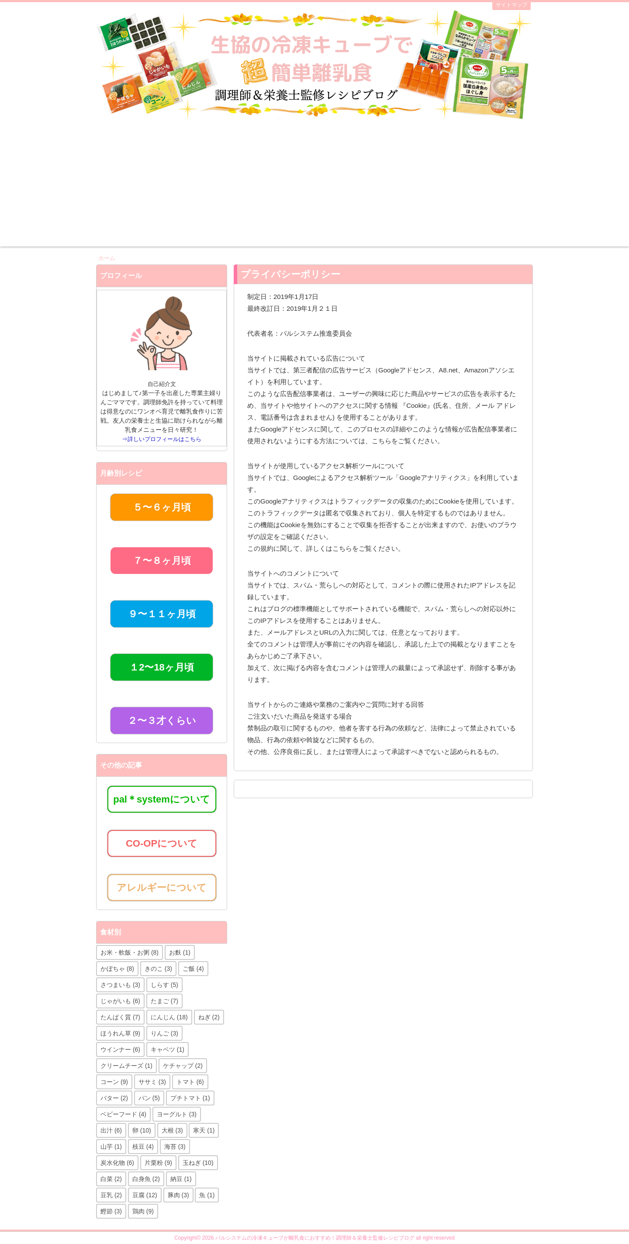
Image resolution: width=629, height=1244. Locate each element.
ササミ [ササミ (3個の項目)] (152, 1081)
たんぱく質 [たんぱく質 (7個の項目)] (120, 1017)
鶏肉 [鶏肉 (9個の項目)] (143, 1211)
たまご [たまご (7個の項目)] (164, 1000)
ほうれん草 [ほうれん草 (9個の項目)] (120, 1033)
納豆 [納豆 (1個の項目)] (181, 1178)
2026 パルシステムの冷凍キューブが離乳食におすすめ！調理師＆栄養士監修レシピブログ (308, 1238)
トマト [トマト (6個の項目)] (190, 1081)
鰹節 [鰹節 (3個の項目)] (111, 1211)
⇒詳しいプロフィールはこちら (161, 439)
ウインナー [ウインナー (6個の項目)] (120, 1049)
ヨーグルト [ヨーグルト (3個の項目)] (177, 1114)
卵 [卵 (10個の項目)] (141, 1130)
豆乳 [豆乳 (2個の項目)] (111, 1195)
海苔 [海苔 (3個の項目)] (175, 1146)
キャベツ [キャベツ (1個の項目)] (167, 1049)
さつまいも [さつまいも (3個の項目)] (120, 984)
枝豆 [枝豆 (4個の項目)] (143, 1146)
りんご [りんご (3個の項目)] (164, 1033)
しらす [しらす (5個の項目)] (164, 984)
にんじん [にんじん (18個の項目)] (169, 1017)
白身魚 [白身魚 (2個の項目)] (146, 1178)
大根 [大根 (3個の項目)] (172, 1130)
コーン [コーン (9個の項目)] (114, 1081)
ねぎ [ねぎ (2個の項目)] (209, 1017)
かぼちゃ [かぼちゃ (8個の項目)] (117, 968)
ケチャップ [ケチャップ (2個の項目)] (183, 1065)
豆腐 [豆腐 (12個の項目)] (144, 1195)
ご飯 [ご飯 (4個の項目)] (193, 968)
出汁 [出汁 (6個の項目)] (111, 1130)
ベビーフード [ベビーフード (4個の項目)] (123, 1114)
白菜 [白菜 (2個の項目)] (111, 1178)
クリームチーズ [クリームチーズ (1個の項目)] (126, 1065)
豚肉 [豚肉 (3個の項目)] (178, 1195)
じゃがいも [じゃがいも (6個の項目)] (120, 1000)
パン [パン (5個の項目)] (149, 1098)
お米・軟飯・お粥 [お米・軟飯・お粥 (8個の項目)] (129, 952)
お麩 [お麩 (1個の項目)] (179, 952)
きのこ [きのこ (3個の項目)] (158, 968)
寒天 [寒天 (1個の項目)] (203, 1130)
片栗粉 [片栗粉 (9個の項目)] (158, 1162)
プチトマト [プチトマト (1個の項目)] (190, 1098)
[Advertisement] (314, 185)
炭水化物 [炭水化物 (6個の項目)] (117, 1162)
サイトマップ (511, 5)
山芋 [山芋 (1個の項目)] (111, 1146)
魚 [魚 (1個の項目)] (206, 1195)
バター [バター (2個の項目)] (114, 1098)
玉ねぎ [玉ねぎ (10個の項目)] (198, 1162)
